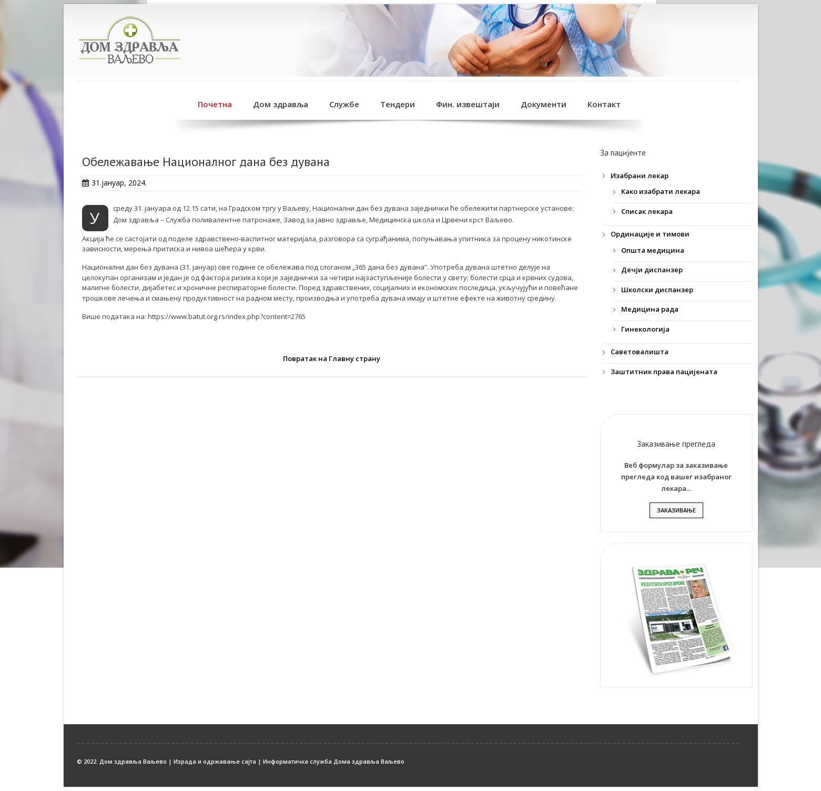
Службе (344, 104)
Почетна (215, 104)
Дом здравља (280, 104)
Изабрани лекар (639, 175)
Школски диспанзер (657, 289)
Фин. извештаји (468, 104)
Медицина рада (649, 309)
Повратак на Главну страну (331, 358)
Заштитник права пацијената (664, 371)
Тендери (397, 104)
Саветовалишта (639, 351)
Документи (543, 104)
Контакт (604, 104)
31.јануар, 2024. (119, 183)
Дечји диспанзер (652, 269)
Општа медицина (652, 250)
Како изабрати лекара (660, 191)
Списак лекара (647, 211)
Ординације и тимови (650, 234)
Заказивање (676, 510)
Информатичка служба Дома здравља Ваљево (333, 761)
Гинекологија (645, 329)
